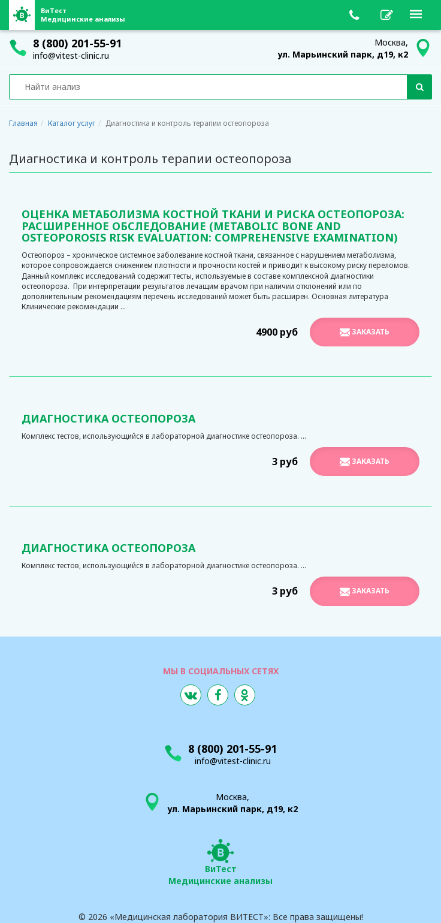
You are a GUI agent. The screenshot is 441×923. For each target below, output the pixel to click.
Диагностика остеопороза (108, 418)
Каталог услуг (71, 123)
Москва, (342, 48)
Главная (23, 123)
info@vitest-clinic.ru (71, 55)
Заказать (364, 332)
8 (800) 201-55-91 (77, 43)
